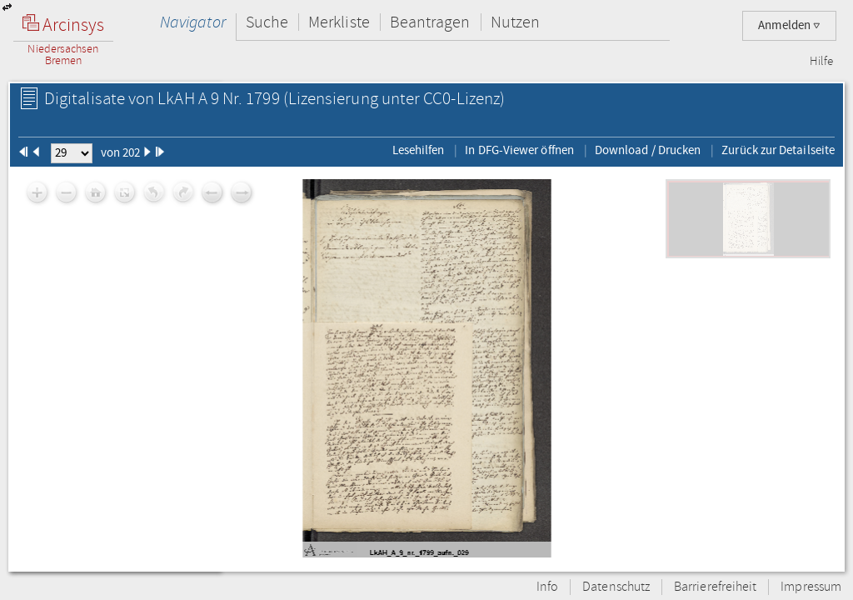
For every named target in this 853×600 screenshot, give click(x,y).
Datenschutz (616, 587)
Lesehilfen (418, 150)
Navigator (193, 22)
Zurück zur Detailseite (778, 150)
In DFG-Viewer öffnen (519, 150)
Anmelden (789, 25)
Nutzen (515, 22)
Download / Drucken (648, 150)
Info (547, 587)
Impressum (811, 587)
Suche (267, 22)
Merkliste (339, 22)
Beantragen (430, 22)
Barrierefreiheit (715, 587)
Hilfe (821, 61)
